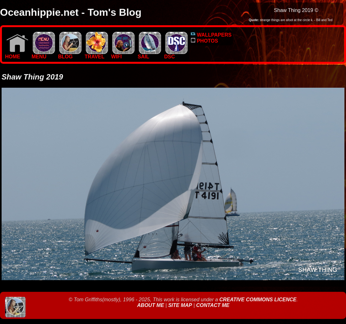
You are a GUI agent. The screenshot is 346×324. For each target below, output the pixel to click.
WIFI (122, 54)
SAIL (149, 54)
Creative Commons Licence (257, 299)
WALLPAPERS (211, 35)
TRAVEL (96, 54)
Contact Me (212, 305)
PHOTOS (204, 41)
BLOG (69, 54)
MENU (43, 54)
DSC (176, 54)
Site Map (180, 305)
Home (16, 54)
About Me (151, 305)
